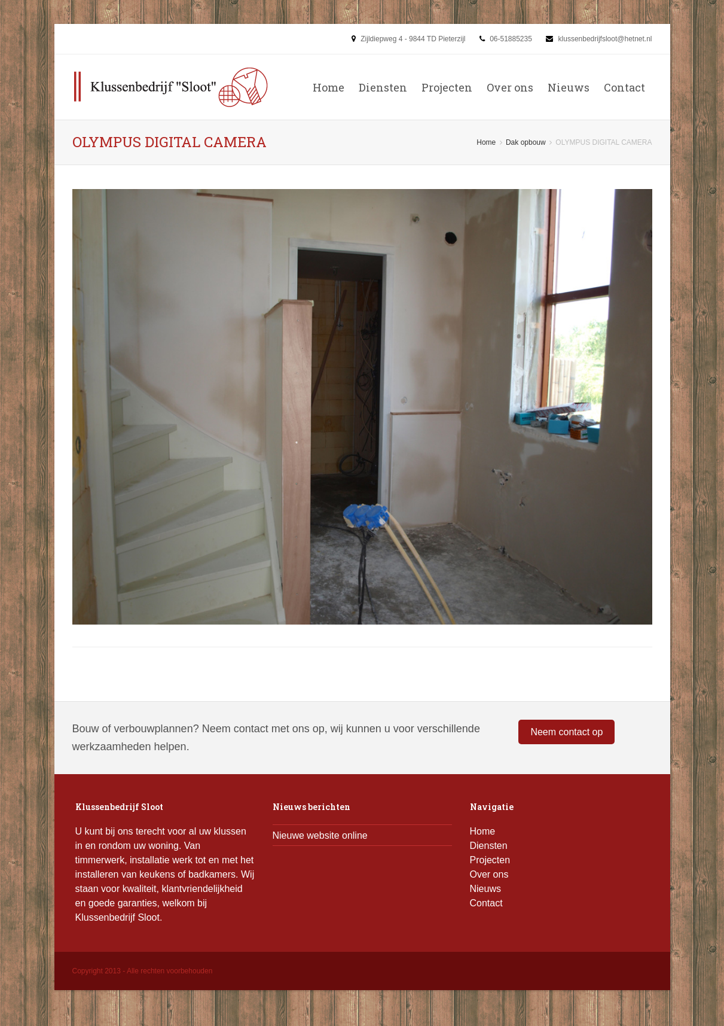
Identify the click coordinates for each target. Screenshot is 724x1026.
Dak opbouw (526, 142)
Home (328, 87)
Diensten (383, 87)
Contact (624, 87)
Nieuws (568, 87)
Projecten (446, 87)
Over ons (510, 87)
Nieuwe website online (320, 835)
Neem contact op (566, 732)
